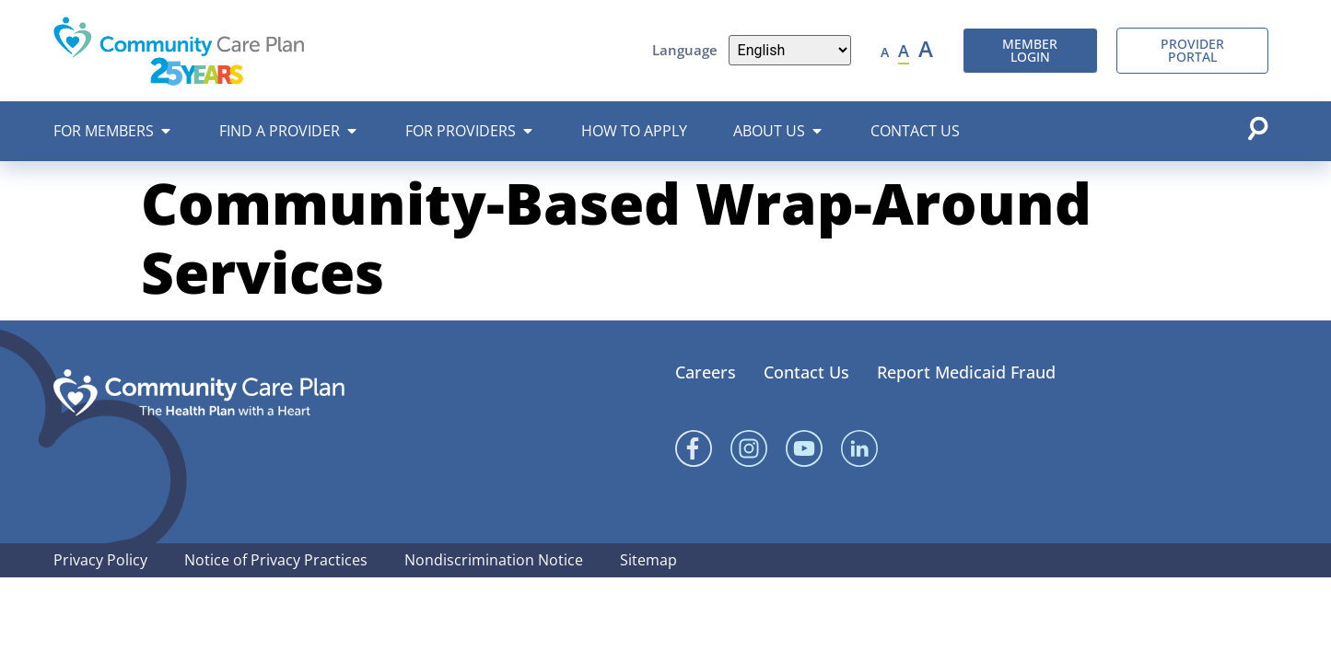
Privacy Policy (100, 560)
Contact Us (806, 372)
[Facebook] (693, 448)
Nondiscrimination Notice (493, 560)
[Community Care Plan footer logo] (198, 392)
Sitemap (648, 560)
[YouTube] (804, 448)
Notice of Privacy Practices (276, 560)
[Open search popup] (1257, 128)
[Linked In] (859, 448)
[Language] (790, 50)
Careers (705, 372)
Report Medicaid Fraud (966, 372)
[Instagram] (748, 448)
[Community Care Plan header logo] (179, 50)
